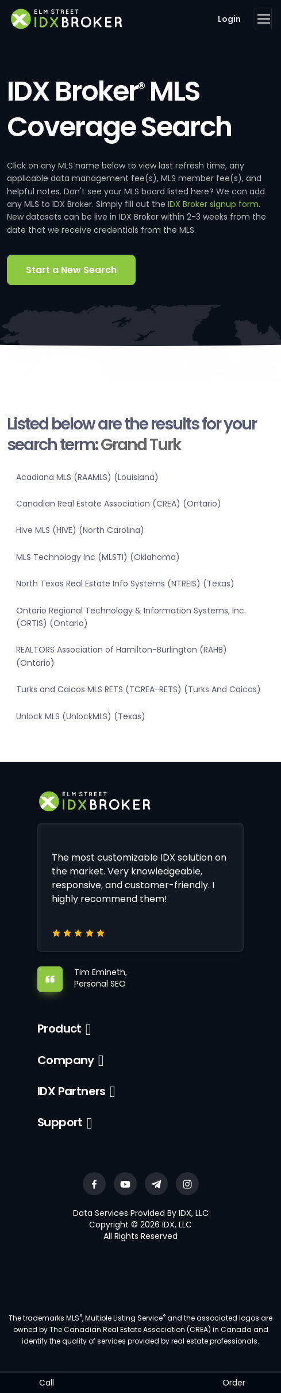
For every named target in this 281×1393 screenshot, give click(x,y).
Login (229, 19)
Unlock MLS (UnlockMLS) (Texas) (80, 716)
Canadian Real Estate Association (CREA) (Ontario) (118, 503)
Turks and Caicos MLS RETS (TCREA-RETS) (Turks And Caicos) (138, 689)
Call (46, 1382)
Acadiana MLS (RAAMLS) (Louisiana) (87, 477)
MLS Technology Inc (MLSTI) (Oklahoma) (98, 557)
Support (60, 1122)
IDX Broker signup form (213, 204)
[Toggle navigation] (263, 19)
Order (233, 1382)
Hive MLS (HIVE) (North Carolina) (80, 530)
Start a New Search (71, 270)
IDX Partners (71, 1091)
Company (65, 1060)
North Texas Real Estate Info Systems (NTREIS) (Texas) (125, 583)
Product (59, 1028)
